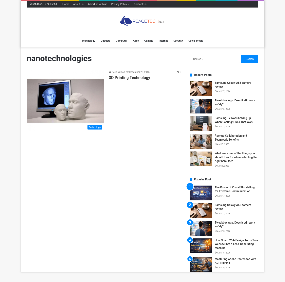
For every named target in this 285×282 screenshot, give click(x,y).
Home (65, 4)
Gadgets (105, 40)
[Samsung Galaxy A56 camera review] (201, 88)
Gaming (148, 40)
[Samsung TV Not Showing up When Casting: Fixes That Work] (201, 123)
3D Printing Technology (129, 77)
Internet (163, 40)
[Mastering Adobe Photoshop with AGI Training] (201, 264)
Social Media (195, 40)
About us (78, 4)
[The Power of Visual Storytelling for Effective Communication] (201, 193)
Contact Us (140, 4)
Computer (121, 40)
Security (178, 40)
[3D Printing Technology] (65, 100)
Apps (136, 40)
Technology (88, 40)
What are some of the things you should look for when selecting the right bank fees (236, 157)
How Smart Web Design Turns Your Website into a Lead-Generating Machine (236, 244)
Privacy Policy (119, 4)
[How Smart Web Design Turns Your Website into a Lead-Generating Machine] (201, 245)
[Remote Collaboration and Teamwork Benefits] (201, 141)
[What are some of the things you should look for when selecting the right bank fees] (201, 158)
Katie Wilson (118, 72)
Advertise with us (97, 4)
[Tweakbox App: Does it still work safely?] (201, 106)
